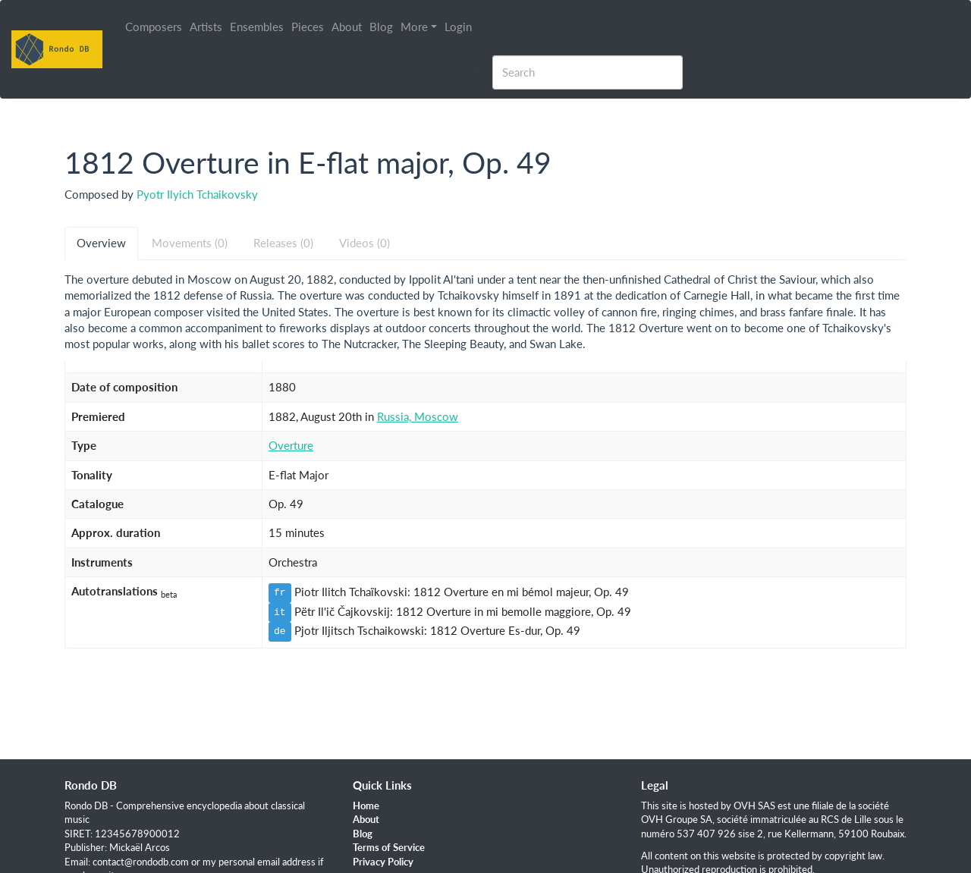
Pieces (307, 26)
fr (280, 592)
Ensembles (257, 26)
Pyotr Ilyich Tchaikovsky (197, 194)
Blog (381, 26)
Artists (206, 26)
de (280, 631)
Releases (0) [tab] (283, 243)
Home (366, 805)
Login (458, 26)
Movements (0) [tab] (190, 243)
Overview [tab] (101, 243)
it (280, 612)
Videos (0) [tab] (364, 243)
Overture (291, 445)
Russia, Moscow (417, 416)
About (347, 26)
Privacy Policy (383, 862)
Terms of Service (389, 847)
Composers (153, 26)
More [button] (414, 26)
